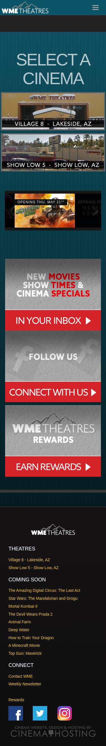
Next (92, 210)
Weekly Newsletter (24, 684)
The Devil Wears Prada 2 (30, 614)
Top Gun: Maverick (25, 653)
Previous (13, 210)
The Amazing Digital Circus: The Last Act (44, 590)
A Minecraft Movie (24, 645)
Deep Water (18, 630)
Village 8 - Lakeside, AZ (29, 560)
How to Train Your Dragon (31, 637)
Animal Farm (19, 622)
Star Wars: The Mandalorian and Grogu (42, 598)
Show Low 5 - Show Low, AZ (33, 567)
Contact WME (20, 676)
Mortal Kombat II (23, 606)
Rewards (16, 700)
